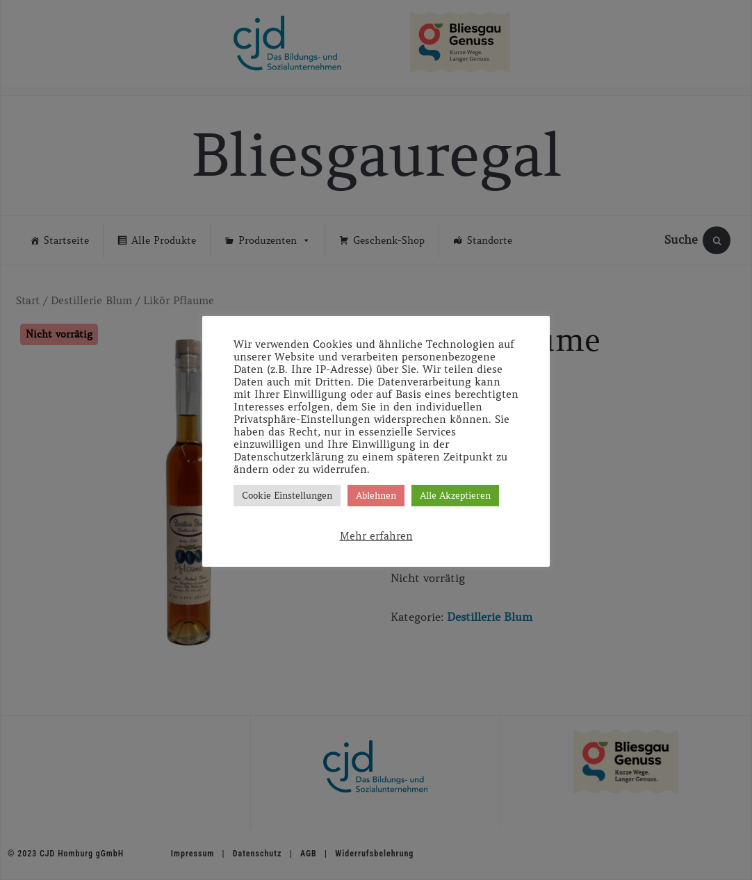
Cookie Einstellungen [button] (287, 495)
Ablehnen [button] (376, 495)
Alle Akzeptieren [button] (455, 495)
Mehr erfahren (376, 536)
